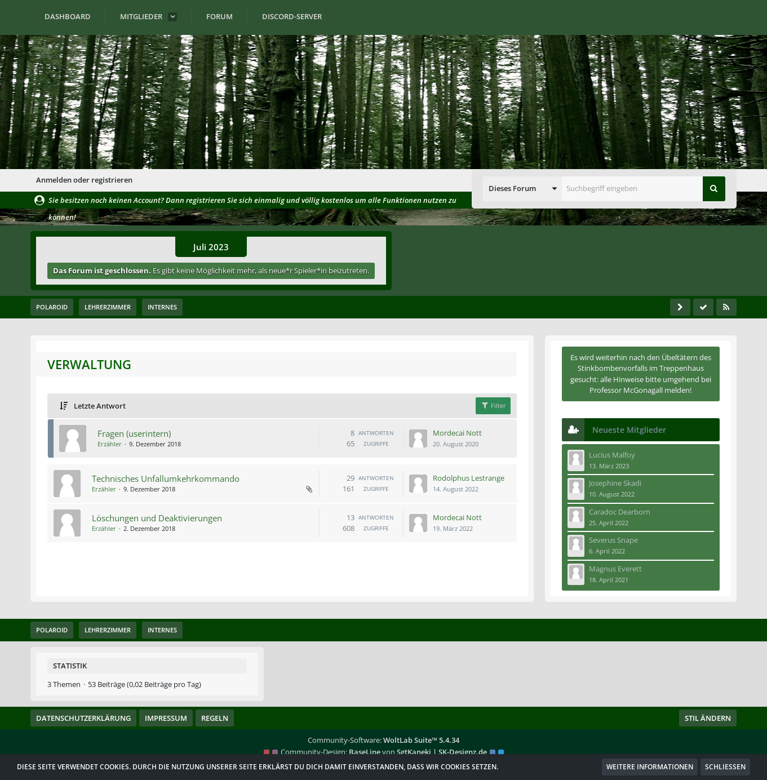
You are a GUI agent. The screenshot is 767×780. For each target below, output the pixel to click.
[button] (522, 188)
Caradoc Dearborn (619, 512)
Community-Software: (383, 740)
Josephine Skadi (615, 483)
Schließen (725, 767)
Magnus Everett (615, 569)
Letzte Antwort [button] (99, 406)
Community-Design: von (384, 752)
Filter (494, 405)
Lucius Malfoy (612, 455)
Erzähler (109, 444)
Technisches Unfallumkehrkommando (165, 478)
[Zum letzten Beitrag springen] (419, 438)
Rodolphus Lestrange (469, 477)
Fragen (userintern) (133, 432)
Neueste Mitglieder (629, 429)
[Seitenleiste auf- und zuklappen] (680, 307)
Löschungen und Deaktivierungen (156, 517)
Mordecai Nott (457, 432)
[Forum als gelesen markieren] (703, 307)
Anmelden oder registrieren (84, 180)
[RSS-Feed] (726, 307)
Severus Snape (613, 540)
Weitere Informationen (649, 767)
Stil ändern (708, 718)
